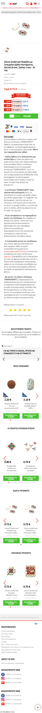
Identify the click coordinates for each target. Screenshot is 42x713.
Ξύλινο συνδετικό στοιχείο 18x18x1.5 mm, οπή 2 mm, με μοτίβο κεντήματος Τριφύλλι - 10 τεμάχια (11, 592)
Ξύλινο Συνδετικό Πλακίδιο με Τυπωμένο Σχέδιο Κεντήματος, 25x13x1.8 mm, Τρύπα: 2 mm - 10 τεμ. (11, 530)
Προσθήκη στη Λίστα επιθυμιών (15, 83)
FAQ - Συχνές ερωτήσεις (9, 644)
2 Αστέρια (15, 310)
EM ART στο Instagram (11, 678)
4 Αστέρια (24, 310)
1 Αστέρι (10, 310)
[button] (37, 396)
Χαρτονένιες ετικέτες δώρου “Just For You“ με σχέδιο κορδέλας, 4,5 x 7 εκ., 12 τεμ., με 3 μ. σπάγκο (11, 406)
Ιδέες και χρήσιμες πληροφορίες (12, 663)
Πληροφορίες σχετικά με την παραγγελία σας (17, 647)
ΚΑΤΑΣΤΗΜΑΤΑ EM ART (9, 652)
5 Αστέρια (29, 310)
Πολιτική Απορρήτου (8, 639)
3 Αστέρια (20, 310)
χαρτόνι (7, 256)
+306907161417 (34, 7)
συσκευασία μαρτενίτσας (15, 251)
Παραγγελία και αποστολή (10, 650)
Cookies (4, 642)
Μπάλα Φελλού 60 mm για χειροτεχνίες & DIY (30, 406)
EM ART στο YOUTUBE (11, 683)
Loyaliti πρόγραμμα (8, 631)
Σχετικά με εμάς (7, 634)
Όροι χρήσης (5, 636)
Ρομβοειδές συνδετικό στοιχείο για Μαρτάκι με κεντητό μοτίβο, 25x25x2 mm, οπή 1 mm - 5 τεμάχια (11, 468)
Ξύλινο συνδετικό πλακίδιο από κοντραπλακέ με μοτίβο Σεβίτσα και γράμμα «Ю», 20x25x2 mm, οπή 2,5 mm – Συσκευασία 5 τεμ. (31, 592)
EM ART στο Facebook (11, 674)
